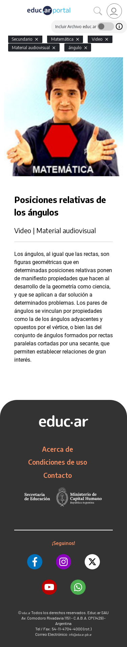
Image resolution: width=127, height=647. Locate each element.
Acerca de (57, 449)
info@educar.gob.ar (80, 634)
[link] (114, 11)
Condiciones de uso (57, 462)
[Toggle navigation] (6, 3)
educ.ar (26, 613)
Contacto (57, 475)
